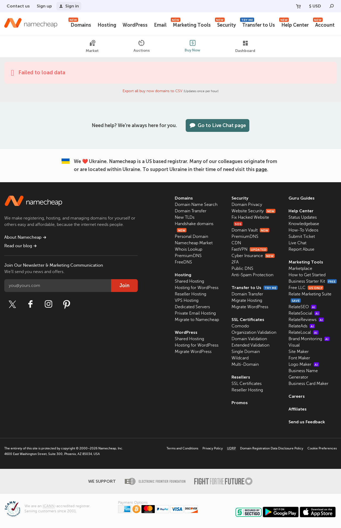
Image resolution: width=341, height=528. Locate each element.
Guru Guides (302, 198)
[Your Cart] (298, 6)
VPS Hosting (186, 300)
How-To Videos (303, 230)
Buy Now (192, 46)
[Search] (332, 6)
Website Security (253, 211)
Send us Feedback (307, 421)
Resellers (241, 377)
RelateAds (302, 326)
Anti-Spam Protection (252, 275)
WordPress (135, 25)
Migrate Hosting (247, 300)
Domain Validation (249, 338)
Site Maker (299, 351)
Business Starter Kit (313, 281)
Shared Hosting (189, 281)
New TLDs (184, 217)
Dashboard (245, 46)
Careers (297, 396)
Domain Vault (250, 230)
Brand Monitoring (309, 338)
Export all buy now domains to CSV (152, 91)
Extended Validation (250, 345)
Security (225, 24)
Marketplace (300, 268)
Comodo (240, 326)
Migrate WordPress (193, 351)
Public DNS (242, 268)
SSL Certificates (248, 319)
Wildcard (240, 358)
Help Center (294, 24)
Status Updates (303, 217)
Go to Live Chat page (217, 125)
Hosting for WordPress (196, 287)
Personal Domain (191, 236)
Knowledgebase (304, 223)
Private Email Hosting (195, 313)
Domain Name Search (196, 204)
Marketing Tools (191, 24)
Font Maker (299, 358)
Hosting (107, 25)
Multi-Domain (245, 364)
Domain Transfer (190, 211)
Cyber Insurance (253, 255)
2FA (235, 262)
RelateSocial (304, 313)
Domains (79, 24)
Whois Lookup (188, 249)
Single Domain (246, 351)
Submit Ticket (302, 236)
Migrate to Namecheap (197, 319)
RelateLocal (303, 332)
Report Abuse (301, 249)
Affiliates (298, 409)
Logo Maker (304, 364)
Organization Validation (254, 332)
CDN (236, 243)
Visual (294, 345)
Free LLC (306, 287)
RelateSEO (302, 306)
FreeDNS (183, 262)
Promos (240, 402)
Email (160, 25)
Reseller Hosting (190, 294)
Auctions (141, 46)
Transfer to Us (257, 24)
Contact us (18, 6)
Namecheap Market (194, 243)
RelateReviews (306, 319)
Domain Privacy (247, 204)
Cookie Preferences (322, 448)
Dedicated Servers (192, 306)
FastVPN (249, 249)
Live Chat (297, 243)
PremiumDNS (188, 255)
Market (92, 46)
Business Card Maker (308, 383)
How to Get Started (307, 275)
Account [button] (324, 24)
